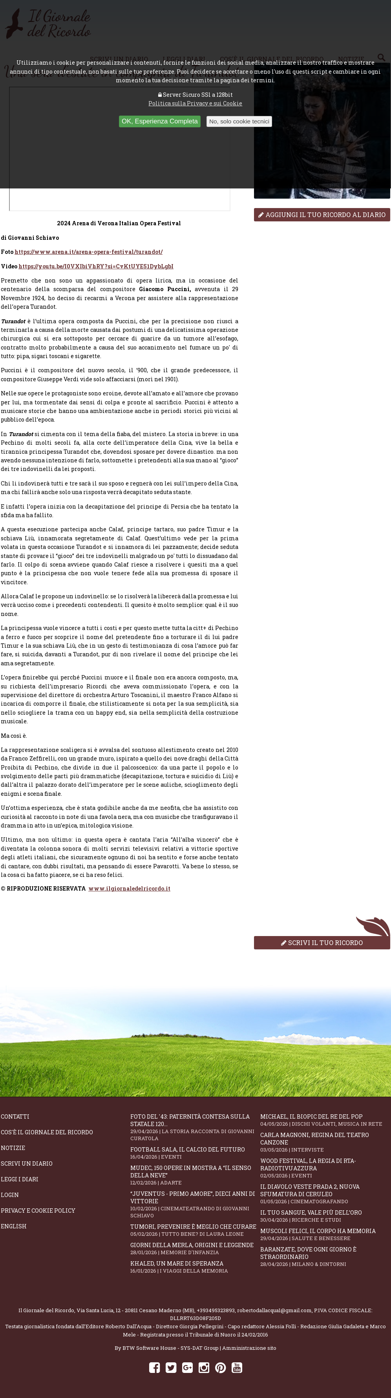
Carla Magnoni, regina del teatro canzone (325, 1142)
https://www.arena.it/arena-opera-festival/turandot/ (89, 251)
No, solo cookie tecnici (239, 121)
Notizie (13, 1148)
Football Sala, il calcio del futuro (195, 1153)
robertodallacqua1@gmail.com (274, 1310)
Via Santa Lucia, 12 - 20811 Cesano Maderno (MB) (135, 1310)
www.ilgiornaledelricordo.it (129, 888)
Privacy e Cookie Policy (38, 1210)
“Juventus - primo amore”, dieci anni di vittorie (195, 1204)
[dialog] (119, 888)
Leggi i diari (19, 1179)
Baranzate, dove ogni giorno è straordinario (325, 1257)
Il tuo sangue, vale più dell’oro (325, 1216)
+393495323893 (216, 1310)
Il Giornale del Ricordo (46, 1310)
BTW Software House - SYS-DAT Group (170, 1347)
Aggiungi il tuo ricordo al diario (322, 214)
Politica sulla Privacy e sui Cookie (195, 103)
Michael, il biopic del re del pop (325, 1120)
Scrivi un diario (27, 1163)
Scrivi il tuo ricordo (322, 942)
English (14, 1226)
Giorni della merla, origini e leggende (195, 1248)
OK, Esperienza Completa (160, 121)
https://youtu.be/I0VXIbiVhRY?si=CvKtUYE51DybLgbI (96, 266)
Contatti (15, 1116)
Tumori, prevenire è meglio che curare (195, 1230)
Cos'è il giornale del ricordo (47, 1132)
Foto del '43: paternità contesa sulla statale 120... (195, 1127)
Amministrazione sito (249, 1347)
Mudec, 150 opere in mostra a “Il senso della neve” (195, 1175)
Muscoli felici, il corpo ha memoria (325, 1234)
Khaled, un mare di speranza (195, 1267)
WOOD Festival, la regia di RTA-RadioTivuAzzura (325, 1168)
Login (10, 1195)
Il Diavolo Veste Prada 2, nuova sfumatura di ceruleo (325, 1194)
